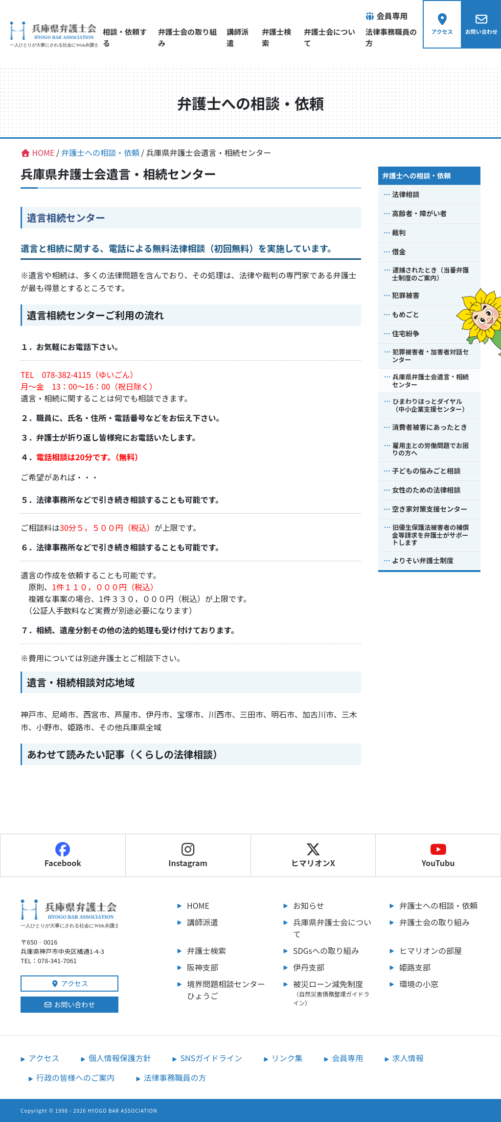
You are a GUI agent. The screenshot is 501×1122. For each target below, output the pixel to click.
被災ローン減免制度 (333, 992)
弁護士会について (323, 37)
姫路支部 (415, 967)
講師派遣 (236, 37)
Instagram (187, 855)
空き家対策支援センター (429, 509)
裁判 (399, 232)
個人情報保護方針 (120, 1058)
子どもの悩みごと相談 (426, 470)
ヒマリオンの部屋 (430, 950)
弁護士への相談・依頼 (416, 175)
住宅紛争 (405, 333)
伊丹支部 (308, 967)
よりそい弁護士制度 (423, 560)
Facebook (63, 855)
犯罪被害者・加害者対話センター (430, 355)
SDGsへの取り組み (326, 950)
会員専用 (347, 1058)
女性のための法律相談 (426, 490)
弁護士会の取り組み (182, 37)
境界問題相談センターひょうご (226, 989)
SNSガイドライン (211, 1058)
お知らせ (308, 905)
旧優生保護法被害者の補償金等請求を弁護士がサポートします (430, 535)
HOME (198, 905)
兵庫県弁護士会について (332, 928)
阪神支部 (202, 967)
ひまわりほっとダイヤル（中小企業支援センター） (430, 405)
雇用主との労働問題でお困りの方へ (430, 449)
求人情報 (408, 1058)
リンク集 (287, 1058)
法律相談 (405, 194)
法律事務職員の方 (384, 37)
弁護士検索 (274, 37)
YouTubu (438, 855)
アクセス (69, 983)
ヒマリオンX (313, 855)
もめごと (405, 314)
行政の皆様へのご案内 (75, 1077)
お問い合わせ (69, 1004)
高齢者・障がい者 (419, 213)
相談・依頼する (125, 37)
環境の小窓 (418, 984)
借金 (399, 251)
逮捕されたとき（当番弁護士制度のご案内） (430, 273)
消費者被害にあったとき (429, 427)
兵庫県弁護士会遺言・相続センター (430, 380)
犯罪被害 (405, 295)
